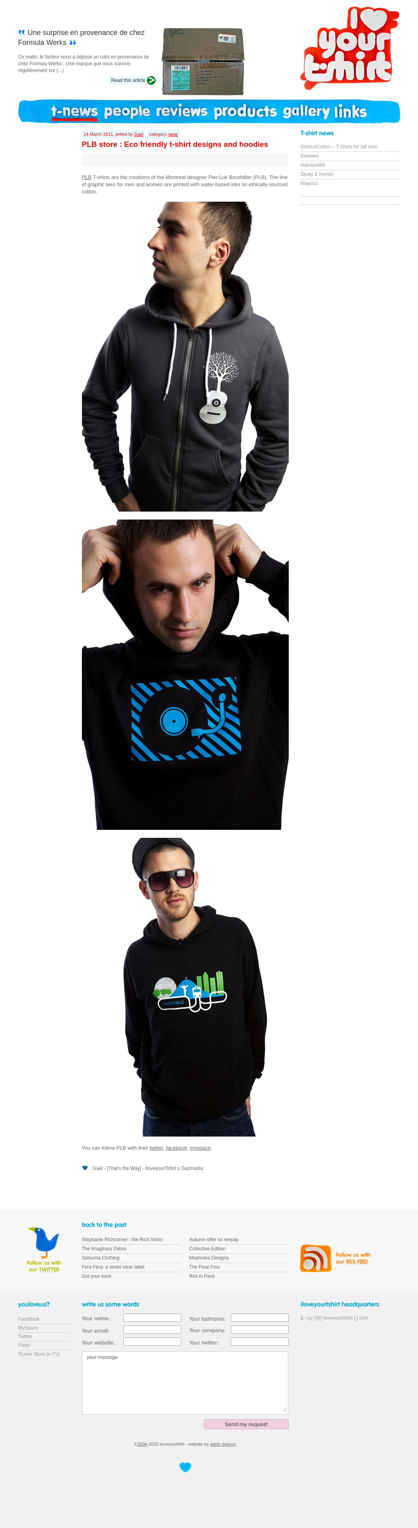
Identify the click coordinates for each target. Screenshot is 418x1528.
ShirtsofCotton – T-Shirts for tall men (339, 147)
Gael (138, 134)
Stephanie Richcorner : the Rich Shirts (122, 1239)
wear (173, 134)
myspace (200, 1148)
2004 (142, 1444)
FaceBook (29, 1319)
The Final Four (204, 1267)
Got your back (97, 1276)
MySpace (28, 1328)
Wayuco (309, 183)
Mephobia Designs (209, 1258)
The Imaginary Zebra (104, 1249)
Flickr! (24, 1345)
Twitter (25, 1336)
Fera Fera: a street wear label (113, 1267)
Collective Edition (207, 1249)
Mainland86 (313, 165)
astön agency (223, 1444)
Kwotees (310, 156)
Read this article (128, 80)
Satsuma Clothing (101, 1258)
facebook (176, 1148)
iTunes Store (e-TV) (39, 1354)
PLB (87, 177)
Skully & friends (317, 174)
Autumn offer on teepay (214, 1239)
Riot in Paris (202, 1276)
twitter (156, 1148)
